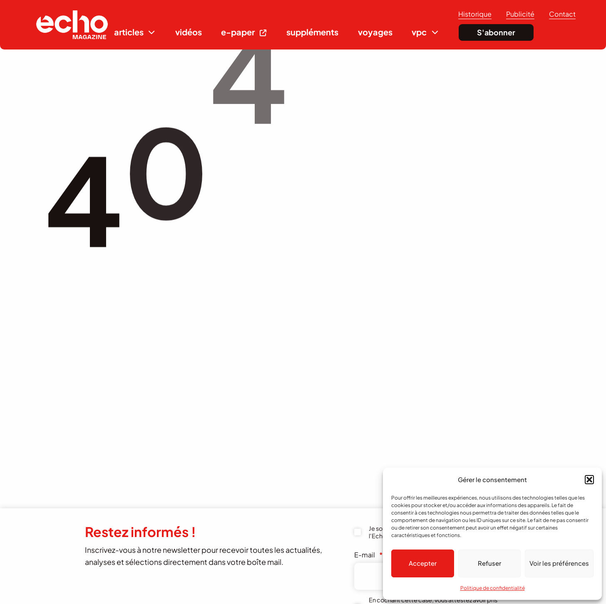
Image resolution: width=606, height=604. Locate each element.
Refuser (489, 563)
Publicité (520, 14)
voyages (375, 32)
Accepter (423, 563)
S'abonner (496, 32)
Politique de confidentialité (492, 588)
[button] (589, 479)
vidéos (188, 32)
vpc (419, 32)
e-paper (238, 32)
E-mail (368, 554)
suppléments (312, 32)
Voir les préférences (559, 563)
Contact (562, 14)
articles (129, 32)
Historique (475, 14)
